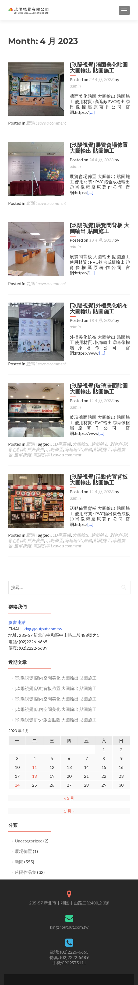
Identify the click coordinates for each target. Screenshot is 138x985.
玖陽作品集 (25, 833)
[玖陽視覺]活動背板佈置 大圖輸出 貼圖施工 (56, 649)
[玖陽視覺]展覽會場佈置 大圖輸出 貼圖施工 (96, 141)
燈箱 (87, 417)
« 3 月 (69, 759)
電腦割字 (41, 422)
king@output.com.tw (42, 590)
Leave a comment (51, 116)
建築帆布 (99, 411)
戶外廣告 (35, 417)
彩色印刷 (118, 411)
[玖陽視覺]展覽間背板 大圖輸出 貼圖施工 (97, 215)
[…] (89, 105)
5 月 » (69, 772)
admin (123, 79)
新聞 (30, 116)
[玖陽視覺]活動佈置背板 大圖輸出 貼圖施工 (96, 447)
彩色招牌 (16, 417)
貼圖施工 (102, 417)
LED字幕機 (60, 411)
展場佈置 (23, 812)
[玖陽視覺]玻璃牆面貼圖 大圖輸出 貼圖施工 (96, 363)
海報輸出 (73, 417)
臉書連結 (17, 583)
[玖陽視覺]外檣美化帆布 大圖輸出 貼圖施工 (96, 289)
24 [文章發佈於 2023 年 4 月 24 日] (17, 746)
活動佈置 (54, 417)
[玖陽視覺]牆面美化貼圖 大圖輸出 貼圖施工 (96, 67)
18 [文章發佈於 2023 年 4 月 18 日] (34, 737)
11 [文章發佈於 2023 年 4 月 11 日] (34, 728)
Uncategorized (29, 802)
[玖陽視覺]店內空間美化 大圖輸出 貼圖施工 (56, 639)
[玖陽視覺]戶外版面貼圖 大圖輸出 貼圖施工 (56, 681)
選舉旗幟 (22, 422)
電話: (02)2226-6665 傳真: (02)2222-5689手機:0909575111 (69, 918)
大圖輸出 (81, 411)
